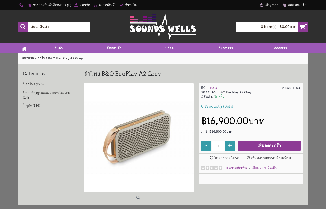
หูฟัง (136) (32, 105)
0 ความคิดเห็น (236, 168)
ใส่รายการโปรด (226, 158)
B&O (213, 88)
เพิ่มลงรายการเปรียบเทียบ (271, 158)
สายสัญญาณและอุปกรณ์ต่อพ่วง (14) (46, 95)
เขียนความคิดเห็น (264, 168)
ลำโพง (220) (34, 84)
